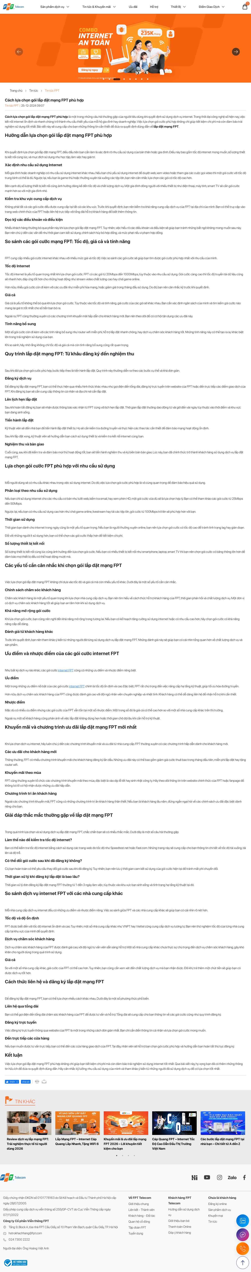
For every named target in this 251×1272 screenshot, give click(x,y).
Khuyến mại (215, 1216)
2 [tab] (109, 79)
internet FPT (66, 670)
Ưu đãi (133, 7)
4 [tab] (124, 79)
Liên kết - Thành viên (141, 1210)
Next (234, 51)
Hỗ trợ (154, 7)
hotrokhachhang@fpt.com (25, 1233)
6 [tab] (136, 79)
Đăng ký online (217, 1204)
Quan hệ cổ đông (139, 1221)
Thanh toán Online (179, 1227)
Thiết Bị (178, 7)
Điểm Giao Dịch (212, 7)
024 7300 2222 (19, 1239)
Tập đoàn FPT (137, 1227)
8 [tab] (148, 79)
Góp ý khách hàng (179, 1232)
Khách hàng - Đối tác (141, 1216)
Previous (17, 51)
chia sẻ (25, 1081)
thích (12, 1081)
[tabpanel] (125, 48)
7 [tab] (142, 79)
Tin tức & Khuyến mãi (99, 7)
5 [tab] (130, 79)
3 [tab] (116, 79)
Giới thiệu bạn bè (178, 1221)
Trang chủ (18, 90)
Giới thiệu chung (138, 1204)
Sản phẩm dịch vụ (55, 7)
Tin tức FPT (52, 90)
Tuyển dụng (135, 1233)
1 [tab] (103, 79)
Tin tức (36, 90)
